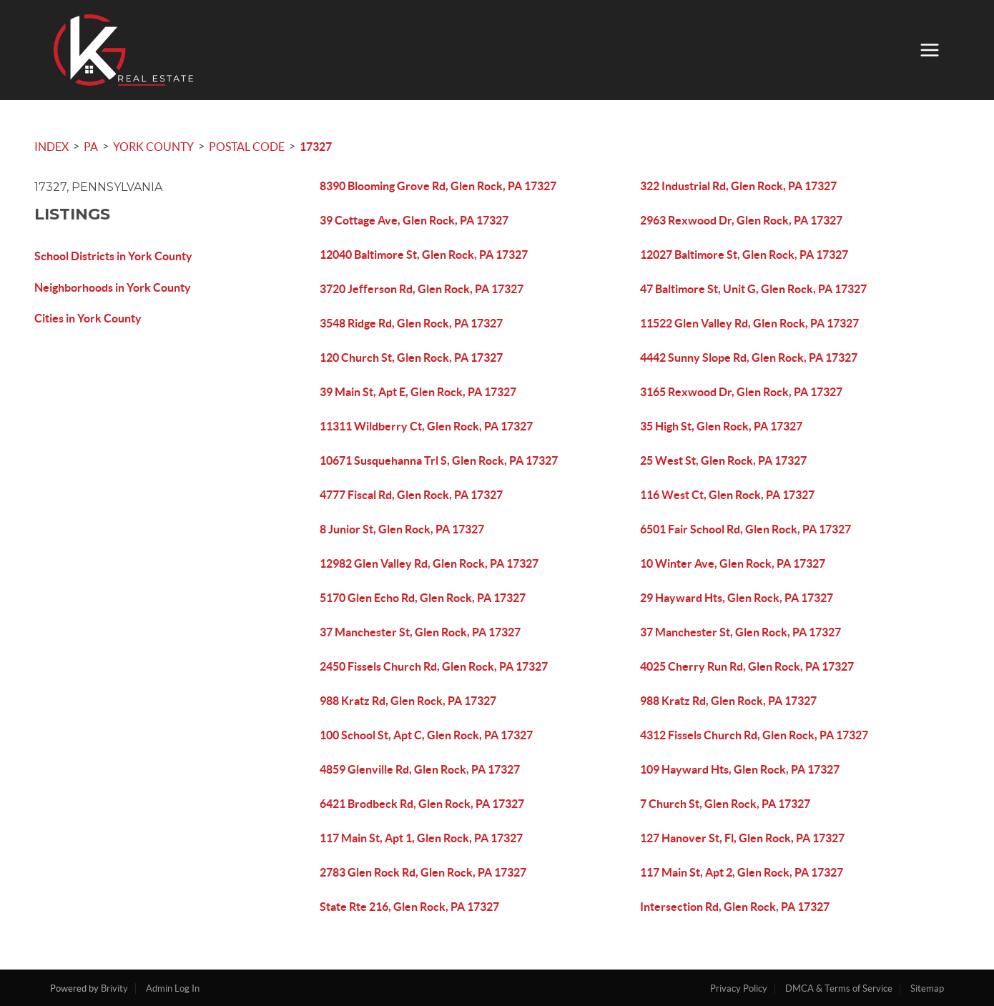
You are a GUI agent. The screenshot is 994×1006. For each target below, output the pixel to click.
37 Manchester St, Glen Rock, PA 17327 (420, 632)
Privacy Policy (738, 988)
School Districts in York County (113, 256)
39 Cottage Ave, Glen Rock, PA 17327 (414, 220)
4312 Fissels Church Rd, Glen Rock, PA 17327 (754, 735)
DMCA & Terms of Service (838, 988)
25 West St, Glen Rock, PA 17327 (723, 460)
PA (91, 146)
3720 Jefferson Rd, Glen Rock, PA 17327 (421, 289)
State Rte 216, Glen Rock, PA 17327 (409, 906)
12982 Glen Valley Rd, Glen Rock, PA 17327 (429, 563)
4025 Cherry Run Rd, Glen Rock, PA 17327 (747, 666)
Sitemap (927, 988)
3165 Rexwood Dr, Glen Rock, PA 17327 (741, 392)
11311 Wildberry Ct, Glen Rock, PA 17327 (426, 426)
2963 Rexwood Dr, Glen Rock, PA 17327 (741, 220)
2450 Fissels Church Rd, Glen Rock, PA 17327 (434, 666)
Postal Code (247, 146)
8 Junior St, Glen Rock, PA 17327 (402, 529)
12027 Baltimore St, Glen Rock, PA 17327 (744, 254)
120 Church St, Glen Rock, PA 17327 (411, 357)
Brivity (114, 988)
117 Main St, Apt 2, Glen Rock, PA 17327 (741, 872)
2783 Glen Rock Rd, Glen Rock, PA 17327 (423, 872)
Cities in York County (88, 318)
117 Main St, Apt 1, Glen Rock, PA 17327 (421, 838)
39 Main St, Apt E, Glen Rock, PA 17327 (418, 392)
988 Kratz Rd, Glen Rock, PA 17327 (408, 700)
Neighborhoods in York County (112, 287)
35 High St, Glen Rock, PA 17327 (721, 426)
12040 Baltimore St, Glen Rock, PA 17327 (424, 254)
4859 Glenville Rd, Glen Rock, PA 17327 (420, 769)
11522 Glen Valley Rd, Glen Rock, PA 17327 (749, 323)
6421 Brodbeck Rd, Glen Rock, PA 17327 (422, 803)
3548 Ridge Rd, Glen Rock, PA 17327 (411, 323)
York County (153, 146)
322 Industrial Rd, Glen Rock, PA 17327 (738, 186)
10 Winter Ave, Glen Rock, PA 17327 (732, 563)
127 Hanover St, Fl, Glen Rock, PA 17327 (742, 838)
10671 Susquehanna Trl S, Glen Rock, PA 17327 (439, 460)
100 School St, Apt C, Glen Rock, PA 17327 (426, 735)
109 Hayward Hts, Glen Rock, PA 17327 (740, 769)
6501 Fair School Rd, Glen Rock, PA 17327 (745, 529)
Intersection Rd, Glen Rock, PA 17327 (735, 906)
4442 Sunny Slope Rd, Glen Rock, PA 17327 (748, 357)
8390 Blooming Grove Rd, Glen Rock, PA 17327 (438, 186)
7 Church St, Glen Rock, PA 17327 (725, 803)
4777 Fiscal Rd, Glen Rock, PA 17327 (411, 494)
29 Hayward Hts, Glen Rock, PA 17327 (736, 597)
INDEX (51, 146)
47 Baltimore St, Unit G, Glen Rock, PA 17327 (753, 289)
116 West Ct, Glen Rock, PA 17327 (727, 494)
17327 (316, 146)
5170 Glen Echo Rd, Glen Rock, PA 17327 (423, 597)
